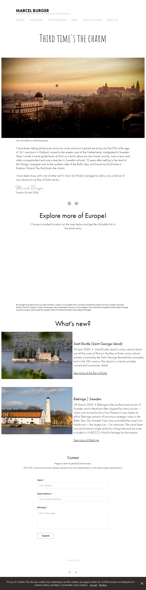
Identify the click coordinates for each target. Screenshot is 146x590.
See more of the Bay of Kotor (90, 373)
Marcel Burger (32, 10)
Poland (20, 20)
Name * (40, 480)
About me (112, 20)
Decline (103, 585)
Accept (93, 585)
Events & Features (92, 20)
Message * (42, 507)
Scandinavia (36, 20)
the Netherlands (57, 20)
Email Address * (44, 494)
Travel (74, 20)
